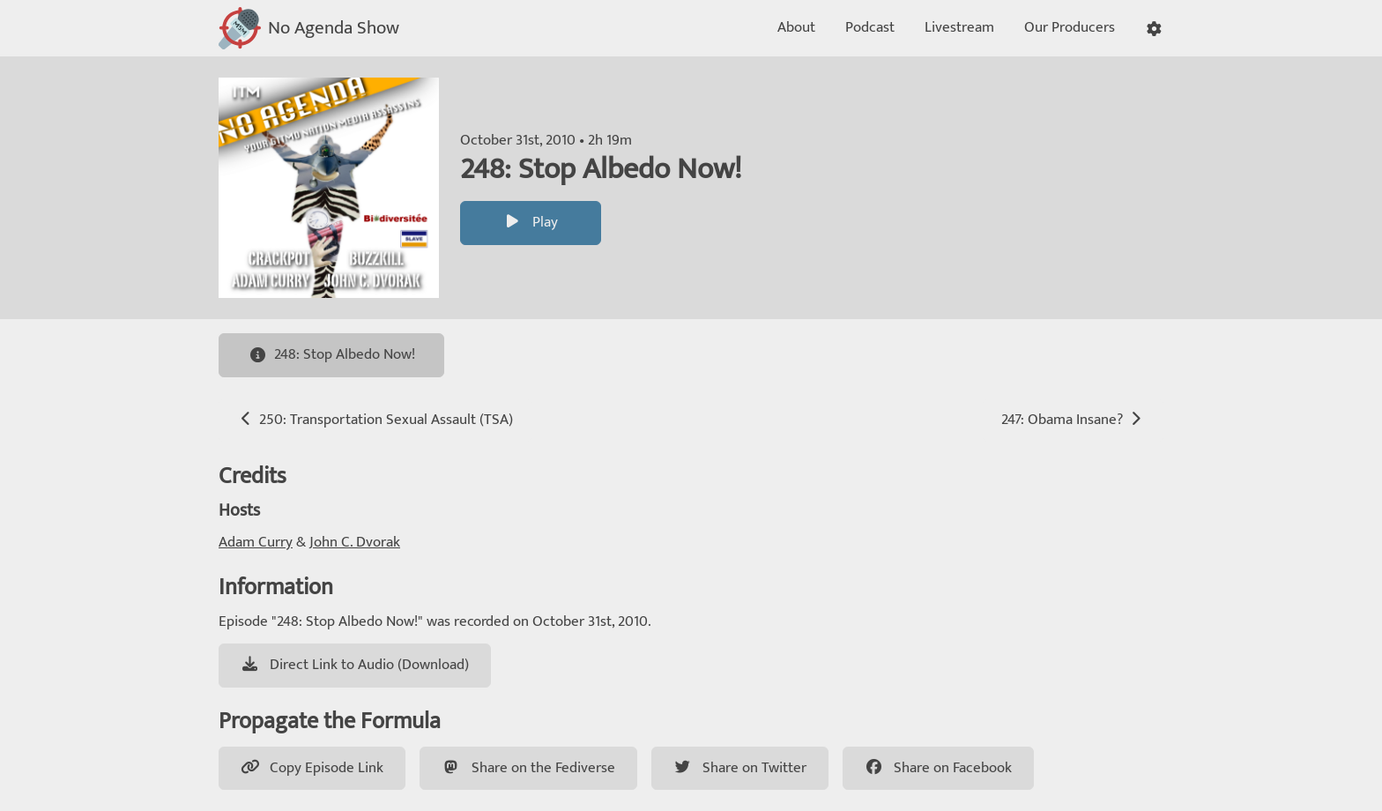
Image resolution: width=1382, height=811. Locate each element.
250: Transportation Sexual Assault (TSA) (375, 419)
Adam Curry (256, 542)
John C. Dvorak (354, 542)
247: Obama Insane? (1073, 419)
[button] (1154, 29)
